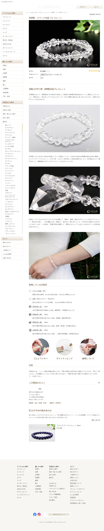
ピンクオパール (10, 226)
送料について (74, 477)
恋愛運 (5, 77)
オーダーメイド (8, 36)
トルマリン (8, 219)
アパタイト (8, 130)
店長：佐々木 (95, 420)
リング (5, 32)
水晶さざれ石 (7, 44)
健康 (4, 81)
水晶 (33, 299)
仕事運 (5, 73)
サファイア (8, 178)
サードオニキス (10, 175)
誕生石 (5, 121)
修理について (74, 486)
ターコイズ (8, 204)
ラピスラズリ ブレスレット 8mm (69, 425)
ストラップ (6, 21)
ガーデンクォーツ (11, 158)
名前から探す (7, 110)
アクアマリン (9, 127)
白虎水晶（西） (37, 330)
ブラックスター (10, 231)
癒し (4, 85)
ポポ (36, 403)
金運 (4, 69)
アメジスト (8, 135)
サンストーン (9, 180)
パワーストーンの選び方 (57, 488)
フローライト (9, 228)
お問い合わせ (7, 258)
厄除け (5, 65)
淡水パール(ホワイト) (12, 211)
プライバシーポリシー (77, 500)
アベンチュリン (10, 132)
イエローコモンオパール (10, 140)
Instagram (38, 515)
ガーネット (8, 161)
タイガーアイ (9, 206)
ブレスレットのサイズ (77, 489)
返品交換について (75, 483)
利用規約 (73, 497)
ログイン (83, 7)
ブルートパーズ (10, 233)
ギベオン (8, 163)
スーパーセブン (10, 188)
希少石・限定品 (8, 40)
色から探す (6, 118)
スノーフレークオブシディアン (10, 196)
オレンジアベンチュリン (13, 151)
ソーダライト (9, 202)
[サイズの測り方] (56, 74)
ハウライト (8, 221)
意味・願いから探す (9, 114)
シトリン (8, 183)
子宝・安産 (6, 96)
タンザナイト (9, 209)
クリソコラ (8, 168)
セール (5, 55)
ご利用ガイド (7, 250)
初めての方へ (7, 242)
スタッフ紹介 (53, 497)
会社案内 (52, 500)
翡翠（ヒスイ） (10, 224)
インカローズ (9, 144)
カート (96, 7)
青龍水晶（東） (37, 322)
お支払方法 (73, 480)
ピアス (5, 28)
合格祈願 (5, 92)
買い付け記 (52, 491)
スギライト (8, 193)
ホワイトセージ (8, 48)
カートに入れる (88, 76)
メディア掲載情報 (54, 494)
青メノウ (8, 125)
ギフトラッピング (75, 492)
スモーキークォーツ (11, 199)
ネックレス (6, 24)
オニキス (8, 149)
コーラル (8, 173)
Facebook (33, 515)
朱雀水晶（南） (37, 314)
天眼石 (7, 216)
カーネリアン (9, 153)
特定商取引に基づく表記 (78, 503)
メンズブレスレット (9, 52)
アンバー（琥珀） (11, 137)
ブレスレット (7, 17)
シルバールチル (10, 185)
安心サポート (7, 246)
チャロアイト (9, 214)
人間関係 (5, 88)
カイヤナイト (9, 156)
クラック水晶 (36, 291)
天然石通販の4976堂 (11, 6)
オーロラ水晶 (9, 146)
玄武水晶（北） (37, 306)
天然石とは (6, 106)
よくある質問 (7, 254)
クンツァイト (9, 171)
